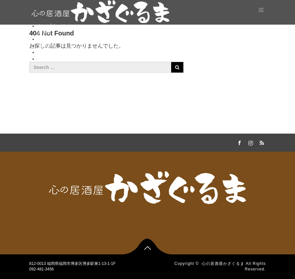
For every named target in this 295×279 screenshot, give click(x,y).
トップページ (51, 26)
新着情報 (46, 58)
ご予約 (44, 52)
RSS (261, 142)
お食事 (44, 32)
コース (44, 45)
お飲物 (44, 39)
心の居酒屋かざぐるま (223, 263)
